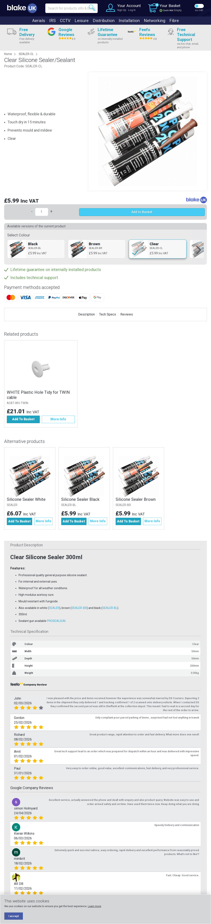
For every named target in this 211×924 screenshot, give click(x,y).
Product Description (26, 545)
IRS (52, 20)
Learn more (94, 906)
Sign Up (121, 10)
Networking (154, 20)
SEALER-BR (124, 505)
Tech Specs (107, 314)
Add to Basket (141, 212)
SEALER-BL (69, 505)
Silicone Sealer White (26, 499)
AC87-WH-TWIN (17, 403)
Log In (132, 10)
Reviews (126, 314)
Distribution (104, 20)
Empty (178, 10)
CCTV (65, 20)
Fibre (174, 20)
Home (8, 54)
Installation (129, 20)
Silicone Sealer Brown (137, 499)
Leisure (82, 20)
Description (86, 314)
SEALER (12, 505)
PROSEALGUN (56, 621)
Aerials (38, 20)
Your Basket (169, 5)
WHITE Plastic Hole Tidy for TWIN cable (38, 395)
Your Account (129, 5)
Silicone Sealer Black (81, 499)
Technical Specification (29, 632)
